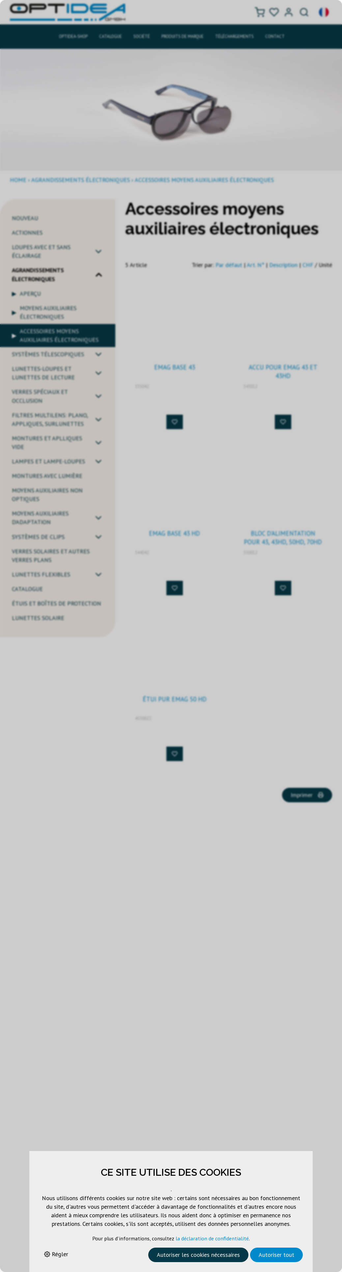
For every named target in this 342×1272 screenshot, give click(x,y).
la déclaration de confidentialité (212, 1238)
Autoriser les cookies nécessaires (198, 1254)
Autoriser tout (276, 1254)
